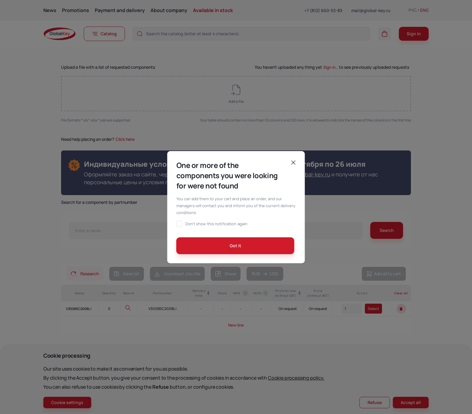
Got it (235, 245)
